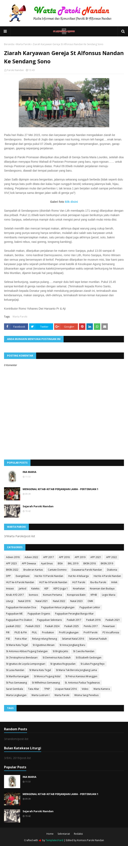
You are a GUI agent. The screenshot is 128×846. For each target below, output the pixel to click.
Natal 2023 (76, 601)
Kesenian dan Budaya (102, 588)
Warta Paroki (23, 44)
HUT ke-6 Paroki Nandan (20, 582)
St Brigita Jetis (60, 651)
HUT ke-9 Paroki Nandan (53, 582)
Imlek (114, 582)
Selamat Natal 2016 (73, 638)
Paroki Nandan (15, 70)
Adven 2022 (31, 557)
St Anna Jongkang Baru (72, 645)
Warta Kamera (101, 689)
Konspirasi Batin (76, 595)
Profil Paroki (91, 632)
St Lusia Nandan (15, 670)
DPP (8, 576)
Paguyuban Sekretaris (49, 620)
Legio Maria (108, 595)
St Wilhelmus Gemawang (46, 682)
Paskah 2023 (33, 626)
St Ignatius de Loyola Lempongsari (25, 664)
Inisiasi (10, 588)
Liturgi (9, 601)
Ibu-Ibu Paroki (98, 582)
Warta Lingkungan (16, 695)
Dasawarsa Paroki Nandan (87, 569)
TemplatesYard (54, 840)
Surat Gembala (14, 689)
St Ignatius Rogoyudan (63, 664)
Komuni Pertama (52, 595)
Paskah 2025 (71, 626)
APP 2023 (11, 563)
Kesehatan (79, 588)
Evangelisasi (22, 576)
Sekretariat (64, 833)
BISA (60, 563)
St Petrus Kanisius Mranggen (81, 676)
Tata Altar (33, 689)
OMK (90, 601)
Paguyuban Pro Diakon (19, 620)
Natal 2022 (59, 601)
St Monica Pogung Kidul (47, 676)
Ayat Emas (47, 563)
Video (85, 689)
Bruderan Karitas (33, 569)
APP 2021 (95, 557)
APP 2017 (48, 557)
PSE (8, 638)
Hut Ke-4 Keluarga (78, 576)
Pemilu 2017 (91, 626)
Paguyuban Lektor (90, 607)
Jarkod (22, 588)
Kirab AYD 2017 (15, 595)
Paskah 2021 (113, 620)
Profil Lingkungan (69, 632)
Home (50, 833)
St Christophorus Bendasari (22, 657)
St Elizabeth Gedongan (88, 657)
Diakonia (112, 569)
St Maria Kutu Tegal (17, 645)
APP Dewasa (29, 563)
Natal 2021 (42, 601)
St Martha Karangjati (17, 676)
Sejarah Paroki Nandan (38, 506)
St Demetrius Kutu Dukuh (57, 657)
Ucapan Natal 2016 (66, 689)
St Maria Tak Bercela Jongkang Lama (76, 670)
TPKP (47, 689)
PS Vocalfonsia (111, 632)
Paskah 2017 (74, 620)
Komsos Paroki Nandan (90, 840)
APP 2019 (80, 557)
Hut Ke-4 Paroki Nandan (107, 576)
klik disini (71, 201)
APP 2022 (111, 557)
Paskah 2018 (93, 620)
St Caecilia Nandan (83, 651)
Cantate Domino (57, 569)
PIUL (34, 632)
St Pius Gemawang (16, 682)
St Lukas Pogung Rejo (93, 664)
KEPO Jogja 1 (61, 588)
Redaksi (78, 833)
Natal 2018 (24, 601)
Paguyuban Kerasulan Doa (21, 607)
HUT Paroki (78, 582)
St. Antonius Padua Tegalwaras (82, 682)
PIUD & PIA (21, 632)
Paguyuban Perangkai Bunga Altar (74, 613)
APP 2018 (64, 557)
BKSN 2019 (107, 563)
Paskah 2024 (52, 626)
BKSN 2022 (12, 569)
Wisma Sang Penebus (86, 695)
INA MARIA (29, 472)
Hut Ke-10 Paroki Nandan (49, 576)
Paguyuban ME (14, 613)
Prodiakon (48, 632)
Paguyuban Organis (39, 613)
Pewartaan (109, 626)
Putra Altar (21, 638)
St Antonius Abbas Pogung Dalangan (27, 651)
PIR (7, 632)
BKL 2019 (73, 563)
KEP (46, 588)
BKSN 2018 (89, 563)
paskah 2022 (13, 626)
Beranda (9, 44)
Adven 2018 (13, 557)
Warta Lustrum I (40, 695)
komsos (33, 595)
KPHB (94, 595)
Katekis (35, 588)
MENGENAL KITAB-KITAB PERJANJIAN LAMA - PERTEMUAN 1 (60, 489)
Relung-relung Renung (44, 638)
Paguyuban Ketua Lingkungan (57, 607)
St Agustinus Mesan (44, 645)
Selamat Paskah (98, 638)
